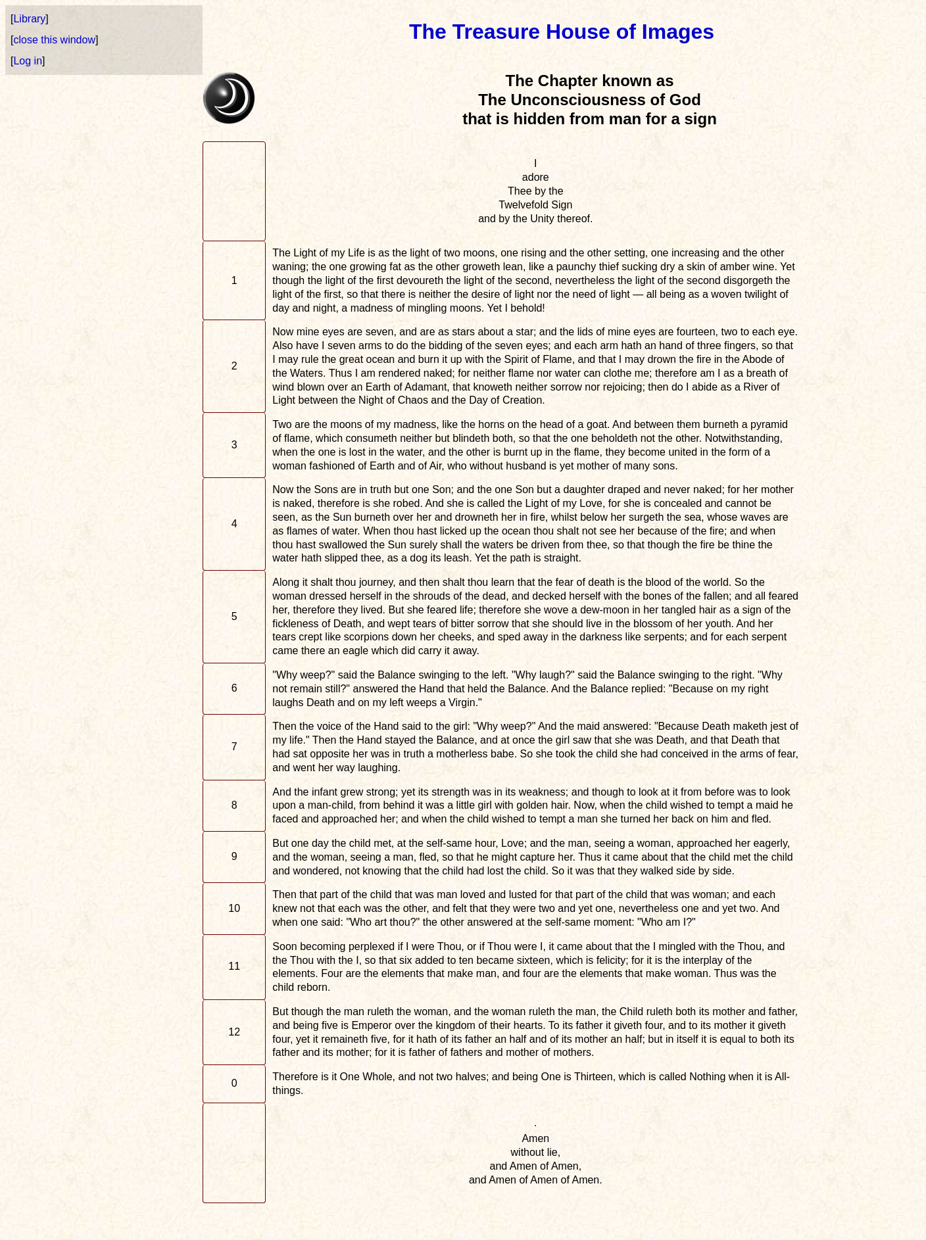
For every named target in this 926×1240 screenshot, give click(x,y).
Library (29, 18)
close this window (54, 39)
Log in (27, 60)
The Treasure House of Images (561, 31)
